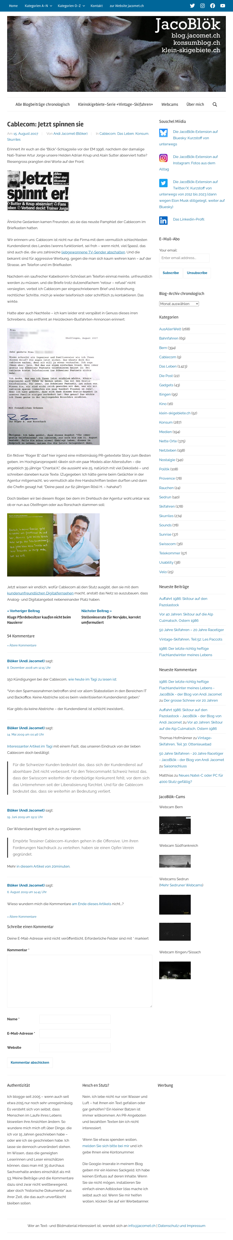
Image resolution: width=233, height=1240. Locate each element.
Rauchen (166, 488)
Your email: (168, 250)
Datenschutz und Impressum (181, 1226)
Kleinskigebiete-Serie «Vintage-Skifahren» (115, 104)
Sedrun (165, 497)
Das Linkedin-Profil (188, 219)
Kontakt (97, 6)
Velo (163, 572)
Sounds (165, 525)
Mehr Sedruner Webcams (181, 885)
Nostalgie (167, 460)
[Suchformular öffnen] (215, 104)
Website (14, 1047)
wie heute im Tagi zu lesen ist (92, 679)
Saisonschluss (175, 766)
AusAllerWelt (170, 329)
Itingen (165, 394)
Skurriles (14, 140)
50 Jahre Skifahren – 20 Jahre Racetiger (191, 630)
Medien (165, 432)
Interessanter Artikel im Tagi (30, 746)
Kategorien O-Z (71, 6)
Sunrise (165, 534)
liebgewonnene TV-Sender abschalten (93, 252)
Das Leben (125, 134)
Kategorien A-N (38, 6)
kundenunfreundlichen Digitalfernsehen (40, 593)
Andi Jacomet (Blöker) (70, 134)
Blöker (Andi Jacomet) (26, 661)
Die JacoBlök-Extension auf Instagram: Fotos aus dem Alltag (188, 163)
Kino (163, 404)
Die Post (166, 376)
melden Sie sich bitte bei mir (105, 1146)
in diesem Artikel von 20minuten (43, 866)
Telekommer (169, 553)
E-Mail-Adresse (21, 1033)
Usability (166, 562)
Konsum (141, 134)
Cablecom (107, 134)
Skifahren (167, 506)
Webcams (170, 104)
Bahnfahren (168, 338)
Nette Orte (168, 441)
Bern (163, 348)
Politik (164, 469)
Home (13, 6)
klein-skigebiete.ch (175, 413)
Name (13, 1019)
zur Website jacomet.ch (127, 6)
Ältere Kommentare (22, 645)
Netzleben (167, 450)
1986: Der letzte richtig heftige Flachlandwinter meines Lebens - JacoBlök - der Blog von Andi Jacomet (190, 688)
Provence (167, 478)
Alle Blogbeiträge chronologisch (43, 104)
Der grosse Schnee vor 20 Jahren (191, 700)
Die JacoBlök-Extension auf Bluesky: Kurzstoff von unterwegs (188, 138)
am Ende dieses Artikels (91, 904)
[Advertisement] (192, 1119)
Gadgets (166, 385)
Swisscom (167, 544)
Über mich (195, 104)
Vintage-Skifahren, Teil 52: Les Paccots (190, 639)
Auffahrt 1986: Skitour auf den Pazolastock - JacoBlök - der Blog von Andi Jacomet (190, 716)
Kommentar (18, 950)
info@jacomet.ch (142, 1226)
